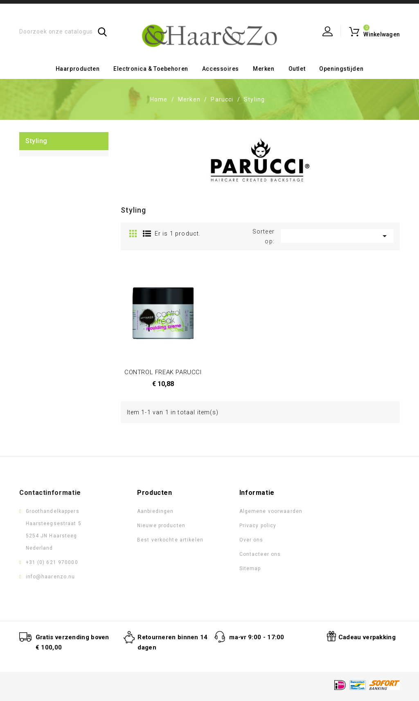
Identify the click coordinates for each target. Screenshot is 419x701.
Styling (36, 141)
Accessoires (220, 68)
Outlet (296, 68)
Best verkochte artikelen (170, 540)
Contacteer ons (260, 554)
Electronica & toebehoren (150, 68)
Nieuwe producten (161, 525)
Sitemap (250, 568)
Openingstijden (341, 68)
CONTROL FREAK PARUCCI (163, 372)
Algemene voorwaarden (270, 511)
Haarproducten (77, 68)
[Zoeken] (63, 32)
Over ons (251, 540)
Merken (263, 68)
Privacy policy (258, 525)
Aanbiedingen (155, 511)
